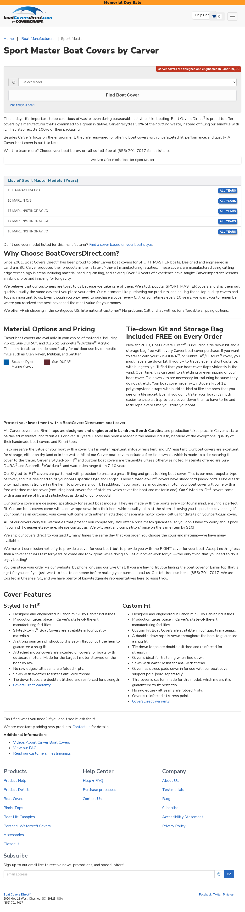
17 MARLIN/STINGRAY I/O (122, 211)
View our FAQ (25, 748)
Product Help (15, 780)
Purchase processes (99, 789)
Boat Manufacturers (38, 38)
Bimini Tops (13, 807)
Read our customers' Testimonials (42, 753)
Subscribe (170, 807)
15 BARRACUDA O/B (122, 190)
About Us (170, 780)
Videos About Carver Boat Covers (41, 742)
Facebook (205, 894)
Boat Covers (14, 798)
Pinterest (228, 894)
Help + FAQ (93, 780)
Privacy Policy (173, 826)
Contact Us (92, 798)
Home (9, 38)
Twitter (217, 894)
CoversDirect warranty (32, 685)
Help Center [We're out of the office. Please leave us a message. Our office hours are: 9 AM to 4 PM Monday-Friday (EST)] (204, 15)
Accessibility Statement (182, 817)
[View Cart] (217, 16)
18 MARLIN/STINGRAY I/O (122, 231)
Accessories (14, 834)
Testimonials (173, 789)
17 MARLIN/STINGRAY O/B (122, 221)
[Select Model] (127, 82)
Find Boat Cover (122, 95)
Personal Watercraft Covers (27, 826)
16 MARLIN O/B (122, 201)
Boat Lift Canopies (19, 817)
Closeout (11, 844)
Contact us (81, 727)
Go (229, 874)
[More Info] (219, 874)
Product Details (17, 789)
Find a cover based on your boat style (120, 244)
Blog (166, 798)
